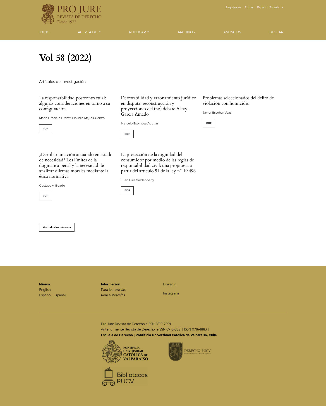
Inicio (44, 32)
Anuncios (232, 32)
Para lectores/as (113, 290)
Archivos (186, 32)
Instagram (171, 293)
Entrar (249, 7)
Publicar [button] (138, 32)
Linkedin (169, 284)
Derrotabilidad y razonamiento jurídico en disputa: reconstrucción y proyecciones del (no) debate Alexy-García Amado (158, 106)
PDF (45, 128)
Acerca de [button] (88, 32)
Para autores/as (113, 295)
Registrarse (233, 7)
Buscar (276, 32)
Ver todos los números (57, 227)
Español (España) (272, 7)
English (45, 290)
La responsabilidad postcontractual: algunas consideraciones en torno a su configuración (74, 103)
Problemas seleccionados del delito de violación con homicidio (238, 100)
